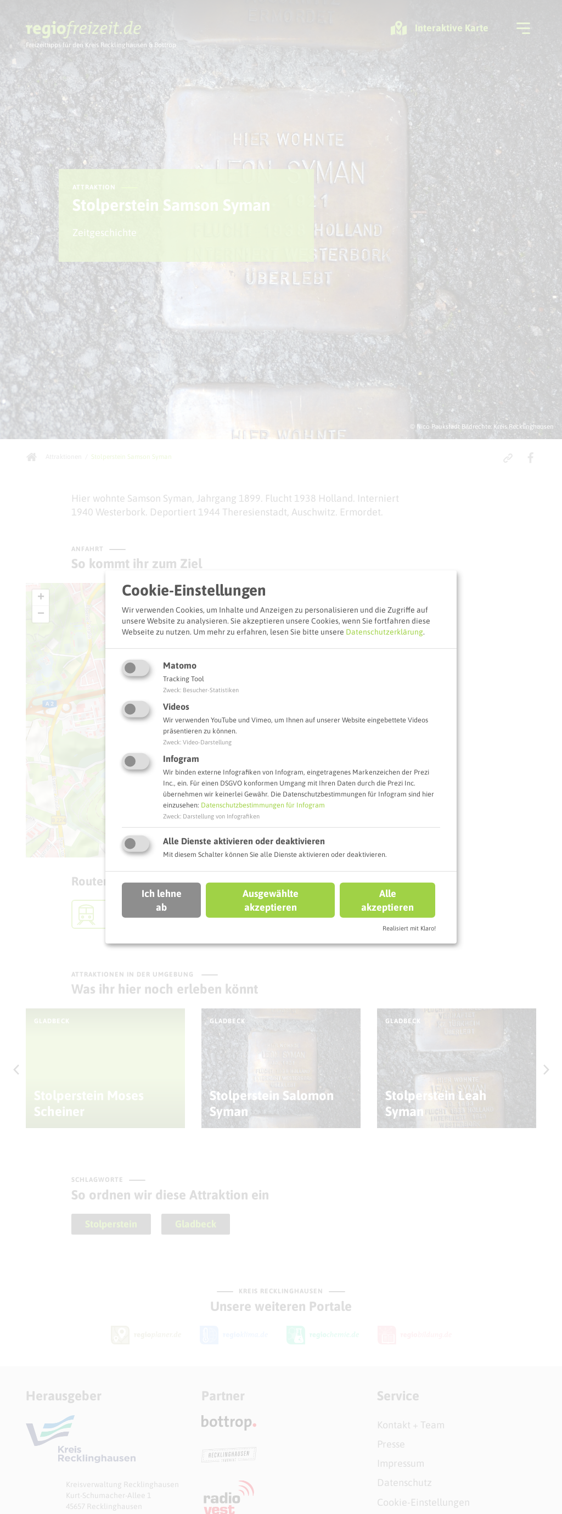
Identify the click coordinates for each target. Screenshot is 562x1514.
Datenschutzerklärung (384, 631)
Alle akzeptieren (387, 899)
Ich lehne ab (162, 899)
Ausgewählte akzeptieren (271, 899)
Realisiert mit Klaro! (409, 928)
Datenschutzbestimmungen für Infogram (263, 805)
